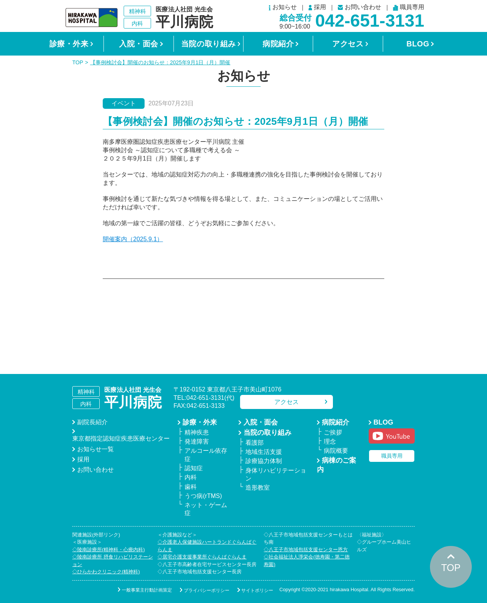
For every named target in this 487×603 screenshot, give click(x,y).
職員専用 (408, 8)
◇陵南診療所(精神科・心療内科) (108, 549)
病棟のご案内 (336, 465)
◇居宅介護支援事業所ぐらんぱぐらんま (202, 557)
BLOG (417, 44)
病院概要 (336, 450)
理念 (330, 441)
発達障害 (197, 441)
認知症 (194, 468)
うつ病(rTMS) (203, 496)
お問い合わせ (359, 7)
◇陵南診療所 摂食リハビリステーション (112, 560)
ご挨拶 (333, 432)
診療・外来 (69, 44)
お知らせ (283, 8)
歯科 (191, 487)
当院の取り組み (208, 44)
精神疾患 (197, 432)
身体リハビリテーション (275, 474)
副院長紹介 (92, 422)
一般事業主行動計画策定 (141, 590)
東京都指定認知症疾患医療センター (121, 438)
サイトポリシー (255, 590)
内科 (191, 477)
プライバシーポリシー (203, 590)
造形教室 (257, 487)
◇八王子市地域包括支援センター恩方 (306, 549)
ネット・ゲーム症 (206, 509)
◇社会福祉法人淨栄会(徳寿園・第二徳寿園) (306, 560)
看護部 (254, 442)
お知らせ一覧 (95, 449)
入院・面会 (138, 44)
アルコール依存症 (206, 454)
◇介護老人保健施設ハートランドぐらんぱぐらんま (207, 545)
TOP (77, 62)
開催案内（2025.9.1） (133, 239)
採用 (317, 7)
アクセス (347, 44)
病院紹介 (278, 44)
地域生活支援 (263, 452)
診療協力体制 (263, 461)
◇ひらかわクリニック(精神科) (106, 571)
